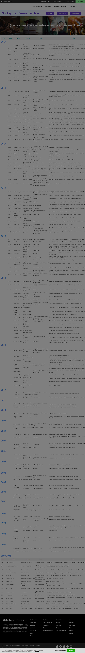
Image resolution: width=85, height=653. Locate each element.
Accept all (71, 650)
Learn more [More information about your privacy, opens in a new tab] (37, 651)
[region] (42, 650)
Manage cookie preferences (60, 650)
